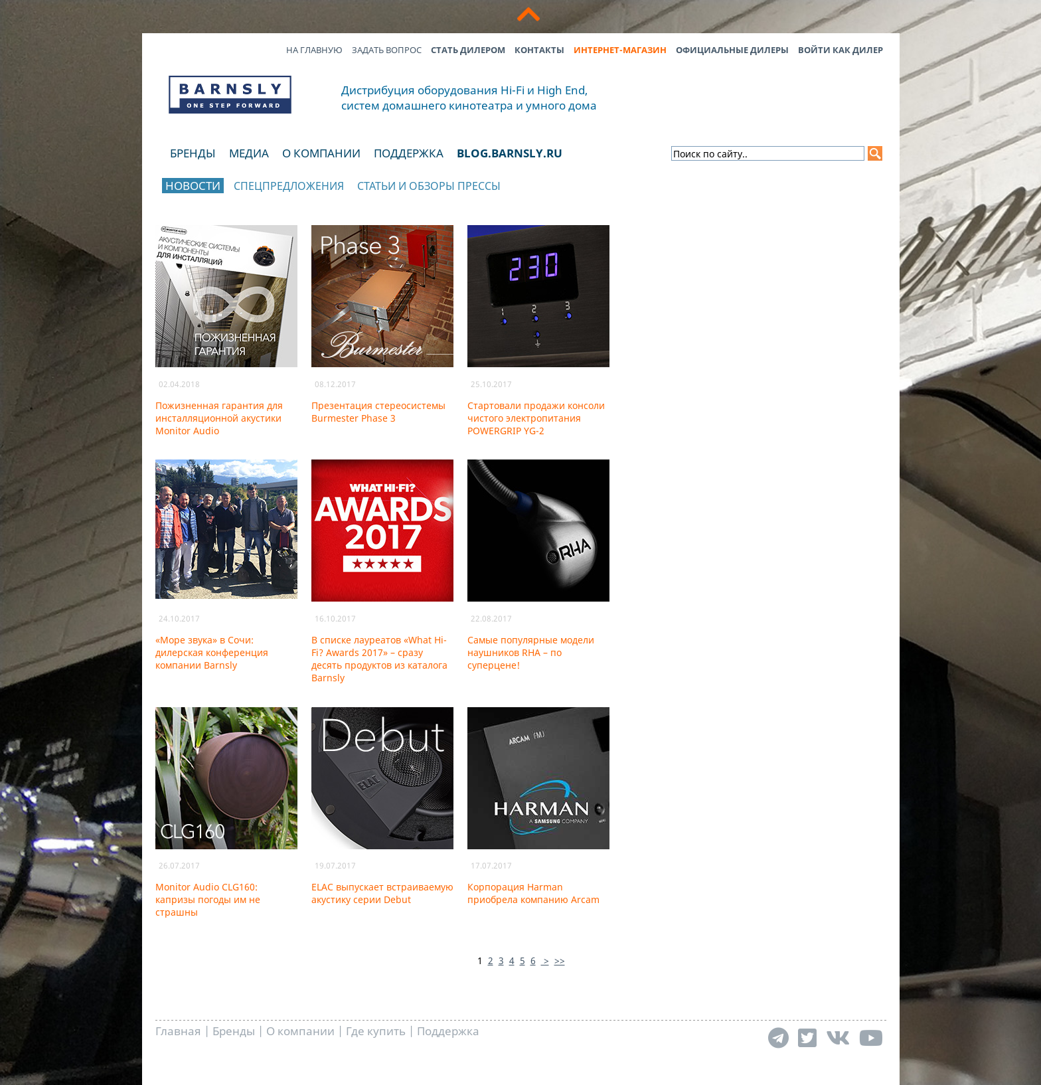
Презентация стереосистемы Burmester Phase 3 (378, 411)
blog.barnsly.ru (509, 153)
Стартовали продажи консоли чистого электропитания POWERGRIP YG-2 (536, 418)
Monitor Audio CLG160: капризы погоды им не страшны (207, 899)
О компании (321, 153)
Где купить (376, 1031)
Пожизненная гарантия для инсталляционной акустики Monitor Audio (219, 418)
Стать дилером (468, 50)
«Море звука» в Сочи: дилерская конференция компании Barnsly (211, 652)
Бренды (193, 153)
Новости (192, 185)
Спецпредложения (289, 186)
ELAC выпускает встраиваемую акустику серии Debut (382, 893)
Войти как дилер (840, 50)
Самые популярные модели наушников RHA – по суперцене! (530, 652)
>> (559, 960)
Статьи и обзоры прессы (429, 186)
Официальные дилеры (732, 50)
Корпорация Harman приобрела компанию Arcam (533, 893)
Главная (178, 1031)
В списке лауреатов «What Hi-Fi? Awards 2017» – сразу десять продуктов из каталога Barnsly (379, 658)
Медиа (249, 153)
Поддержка (408, 153)
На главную (314, 50)
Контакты (539, 50)
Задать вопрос (387, 50)
